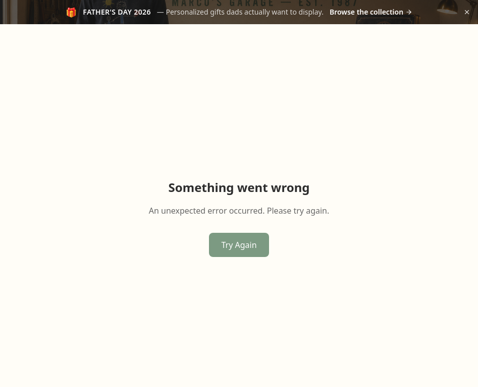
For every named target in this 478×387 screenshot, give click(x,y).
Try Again (238, 244)
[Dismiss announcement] (467, 12)
